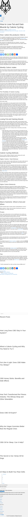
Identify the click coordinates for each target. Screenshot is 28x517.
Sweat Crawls (4, 170)
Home (3, 17)
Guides (1, 509)
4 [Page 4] (2, 478)
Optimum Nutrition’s (12, 241)
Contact (1, 502)
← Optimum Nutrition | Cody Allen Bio (6, 273)
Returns (1, 507)
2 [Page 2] (2, 476)
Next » (3, 483)
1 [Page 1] (2, 475)
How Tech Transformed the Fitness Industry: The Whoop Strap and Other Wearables (13, 396)
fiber (22, 233)
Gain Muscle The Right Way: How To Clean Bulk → (9, 274)
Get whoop (2, 511)
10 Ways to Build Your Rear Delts (12, 472)
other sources (16, 259)
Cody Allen (8, 29)
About (3, 18)
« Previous (4, 474)
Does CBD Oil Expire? (8, 413)
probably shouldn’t (13, 248)
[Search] (14, 314)
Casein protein (13, 227)
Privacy (1, 506)
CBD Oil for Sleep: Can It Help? (12, 442)
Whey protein (20, 229)
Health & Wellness (7, 272)
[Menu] (0, 16)
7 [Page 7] (2, 482)
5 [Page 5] (2, 479)
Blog (3, 19)
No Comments (13, 29)
